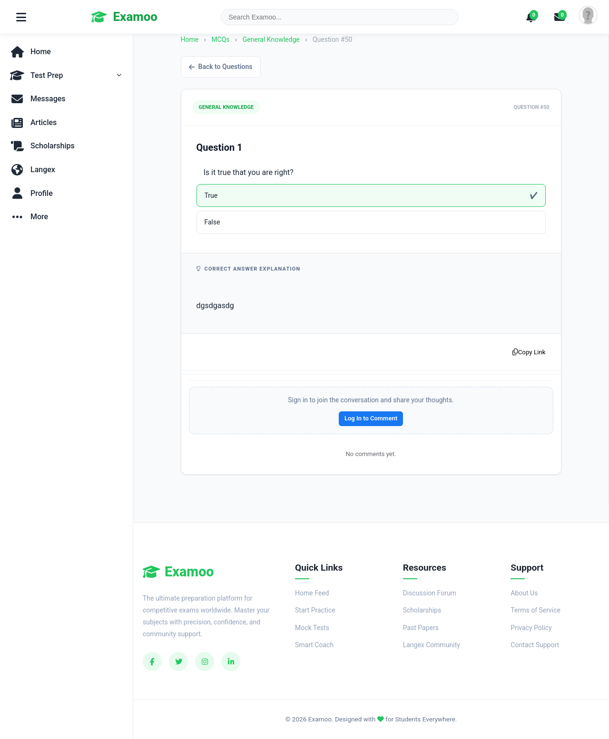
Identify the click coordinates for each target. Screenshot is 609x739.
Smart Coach (314, 645)
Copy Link (529, 352)
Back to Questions (221, 66)
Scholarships (422, 610)
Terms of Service (535, 610)
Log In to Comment (370, 418)
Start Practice (315, 610)
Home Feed (312, 593)
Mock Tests (312, 628)
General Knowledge (272, 39)
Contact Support (535, 645)
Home (190, 39)
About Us (524, 593)
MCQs (220, 39)
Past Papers (421, 628)
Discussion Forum (429, 593)
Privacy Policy (531, 628)
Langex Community (431, 645)
